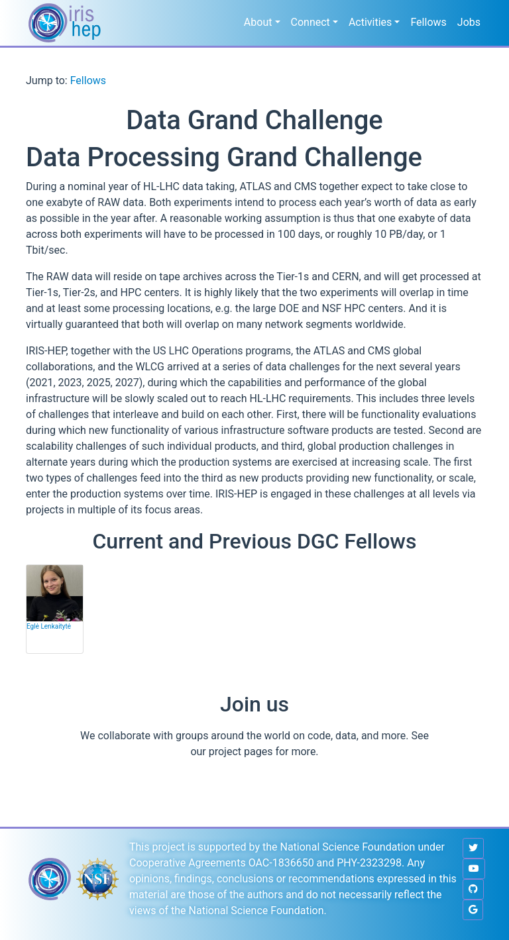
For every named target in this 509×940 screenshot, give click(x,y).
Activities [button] (370, 22)
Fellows (428, 22)
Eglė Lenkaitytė (49, 626)
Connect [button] (310, 22)
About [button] (258, 22)
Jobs (469, 22)
